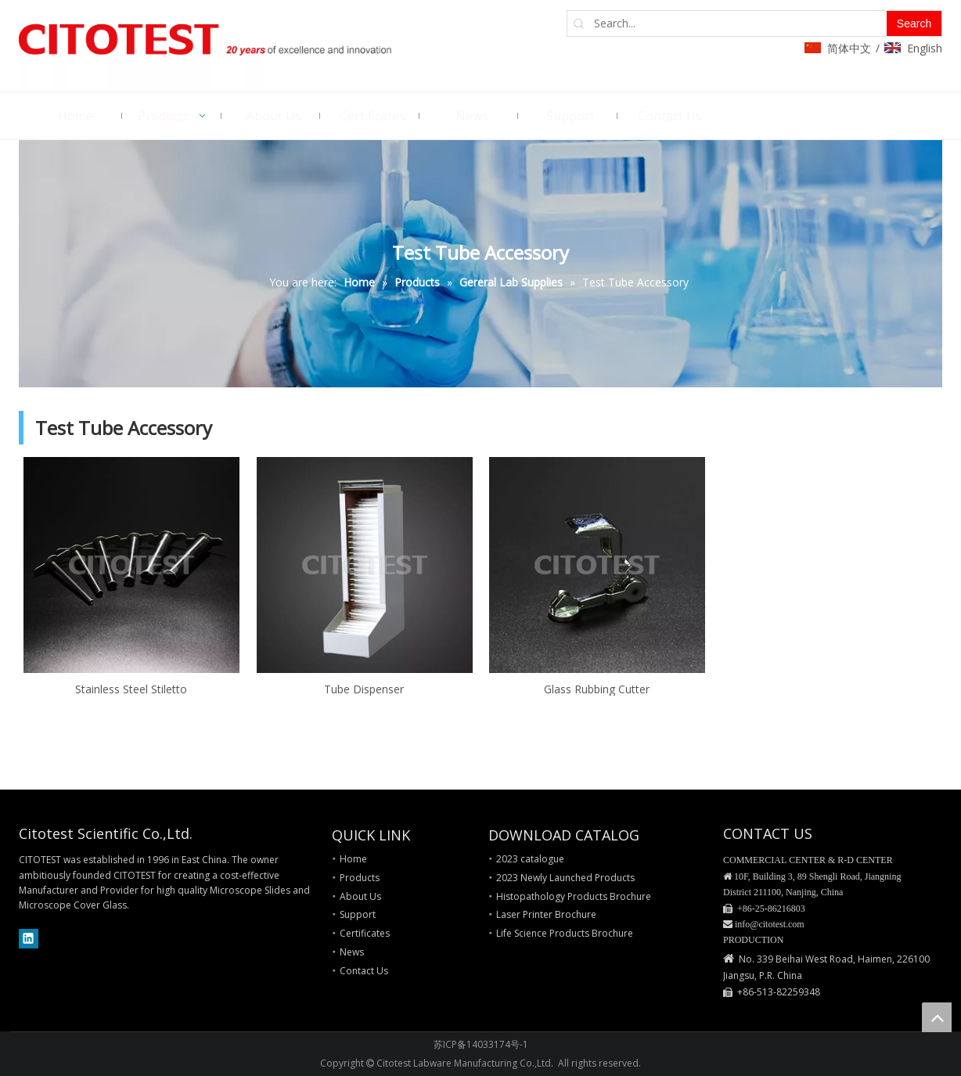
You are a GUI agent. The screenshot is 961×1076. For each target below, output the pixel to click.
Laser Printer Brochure (546, 914)
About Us (360, 896)
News (352, 952)
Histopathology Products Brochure (573, 896)
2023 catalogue (530, 858)
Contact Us (364, 970)
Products (360, 877)
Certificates (365, 933)
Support (358, 914)
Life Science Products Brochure (564, 933)
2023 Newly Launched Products (565, 877)
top (937, 1017)
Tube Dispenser (364, 689)
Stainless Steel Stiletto (131, 689)
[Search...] (739, 23)
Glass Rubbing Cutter (597, 689)
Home (353, 858)
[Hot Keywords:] (914, 23)
